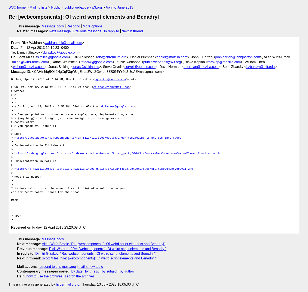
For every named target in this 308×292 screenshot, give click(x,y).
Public (56, 7)
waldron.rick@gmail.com (63, 43)
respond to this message (57, 266)
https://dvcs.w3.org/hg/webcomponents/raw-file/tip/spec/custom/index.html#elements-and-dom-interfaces (98, 138)
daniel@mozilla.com (172, 57)
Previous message (87, 31)
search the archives (80, 276)
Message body (53, 26)
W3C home (17, 7)
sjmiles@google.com (53, 57)
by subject (109, 271)
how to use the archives (44, 276)
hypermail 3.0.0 (67, 284)
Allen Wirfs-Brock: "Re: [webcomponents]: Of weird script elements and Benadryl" (103, 244)
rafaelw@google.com (96, 62)
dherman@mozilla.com (201, 67)
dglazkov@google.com (60, 52)
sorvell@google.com (139, 67)
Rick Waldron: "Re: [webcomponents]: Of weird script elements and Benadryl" (107, 249)
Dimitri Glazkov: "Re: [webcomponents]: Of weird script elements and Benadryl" (95, 253)
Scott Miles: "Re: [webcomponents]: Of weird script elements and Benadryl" (99, 258)
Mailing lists (38, 7)
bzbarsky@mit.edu (260, 67)
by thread (92, 271)
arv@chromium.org (111, 57)
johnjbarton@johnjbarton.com (237, 57)
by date (76, 271)
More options (93, 26)
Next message (60, 31)
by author (127, 271)
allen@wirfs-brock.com (30, 62)
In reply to (111, 31)
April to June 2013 (119, 7)
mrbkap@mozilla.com (224, 62)
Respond (73, 26)
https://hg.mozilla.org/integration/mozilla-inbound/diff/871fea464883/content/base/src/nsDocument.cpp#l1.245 (104, 169)
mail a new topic (90, 266)
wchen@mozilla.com (28, 67)
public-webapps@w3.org (83, 7)
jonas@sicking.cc (86, 67)
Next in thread (132, 31)
